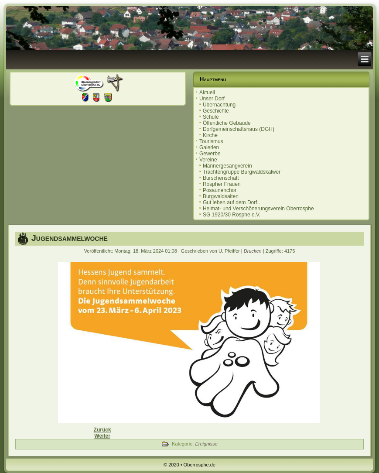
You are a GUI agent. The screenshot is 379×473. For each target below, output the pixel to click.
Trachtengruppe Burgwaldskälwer (241, 172)
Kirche (210, 135)
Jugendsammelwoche (69, 238)
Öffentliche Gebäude (227, 123)
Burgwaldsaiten (221, 196)
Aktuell (207, 92)
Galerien (209, 147)
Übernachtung (219, 105)
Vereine (208, 160)
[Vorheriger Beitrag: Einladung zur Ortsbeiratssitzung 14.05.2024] (102, 430)
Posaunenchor (219, 190)
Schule (211, 117)
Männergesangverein (227, 166)
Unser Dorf (212, 99)
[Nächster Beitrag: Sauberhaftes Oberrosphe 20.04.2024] (102, 436)
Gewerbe (210, 154)
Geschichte (216, 111)
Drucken (253, 251)
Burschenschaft (221, 178)
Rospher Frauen (222, 184)
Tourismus (211, 141)
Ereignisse (206, 443)
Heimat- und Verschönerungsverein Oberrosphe (258, 209)
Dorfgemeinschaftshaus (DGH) (238, 129)
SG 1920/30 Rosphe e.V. (231, 215)
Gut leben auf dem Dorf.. (231, 202)
